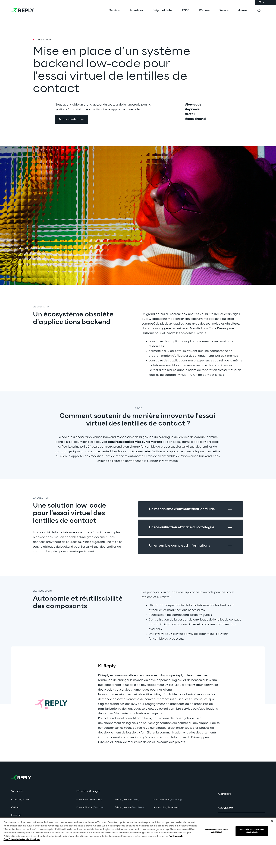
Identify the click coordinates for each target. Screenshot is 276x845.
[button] (71, 119)
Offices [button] (15, 807)
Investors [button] (16, 815)
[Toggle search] (259, 10)
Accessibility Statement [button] (166, 807)
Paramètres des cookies (216, 831)
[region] (138, 831)
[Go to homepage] (22, 10)
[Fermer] (272, 821)
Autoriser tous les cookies (251, 831)
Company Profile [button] (20, 799)
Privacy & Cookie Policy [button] (89, 799)
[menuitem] (114, 10)
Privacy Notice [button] (90, 807)
